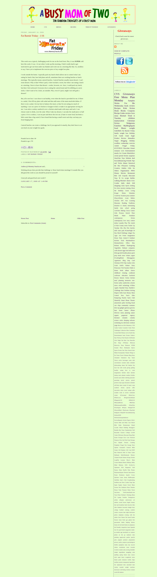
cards (130, 360)
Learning (132, 201)
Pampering (117, 298)
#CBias (132, 285)
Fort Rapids (118, 442)
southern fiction (119, 387)
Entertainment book (119, 335)
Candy (116, 328)
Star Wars (124, 350)
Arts (120, 235)
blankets (119, 507)
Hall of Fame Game (129, 452)
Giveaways (129, 93)
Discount (132, 176)
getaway (127, 308)
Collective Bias (125, 330)
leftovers (117, 313)
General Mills (130, 447)
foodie (133, 517)
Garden (129, 263)
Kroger (116, 193)
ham (115, 310)
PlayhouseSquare (119, 472)
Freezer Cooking (129, 442)
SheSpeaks (127, 347)
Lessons (123, 460)
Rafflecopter (131, 477)
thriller (132, 178)
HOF (133, 450)
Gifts (115, 213)
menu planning (125, 313)
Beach (133, 422)
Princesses (117, 268)
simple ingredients (119, 552)
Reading (124, 203)
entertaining (131, 206)
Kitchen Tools (119, 240)
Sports (127, 186)
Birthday (120, 191)
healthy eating (118, 370)
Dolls (121, 293)
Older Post (80, 218)
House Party (118, 238)
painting (116, 537)
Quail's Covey (130, 475)
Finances (116, 440)
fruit (127, 250)
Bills (115, 425)
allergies (121, 500)
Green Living (130, 191)
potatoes (125, 540)
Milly (133, 462)
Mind (115, 465)
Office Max (130, 243)
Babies (133, 198)
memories (128, 280)
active (120, 360)
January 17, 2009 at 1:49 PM (34, 181)
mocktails (125, 532)
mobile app (119, 532)
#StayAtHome (118, 198)
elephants (121, 515)
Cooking (132, 166)
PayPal (125, 470)
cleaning (124, 273)
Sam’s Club (123, 480)
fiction (132, 108)
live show (117, 188)
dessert (120, 250)
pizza (128, 196)
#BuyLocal (121, 325)
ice (128, 525)
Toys (123, 158)
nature (133, 313)
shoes (121, 385)
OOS (126, 465)
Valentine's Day (125, 357)
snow (123, 255)
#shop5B (122, 412)
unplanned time (121, 564)
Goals (116, 265)
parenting (116, 380)
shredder (132, 550)
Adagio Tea (131, 233)
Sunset (125, 485)
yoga (115, 325)
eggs (123, 250)
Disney (116, 173)
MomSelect (131, 153)
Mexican (132, 342)
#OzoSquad (117, 407)
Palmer (127, 265)
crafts (116, 250)
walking (117, 181)
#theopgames (131, 258)
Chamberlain (128, 430)
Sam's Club (131, 298)
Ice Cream (122, 153)
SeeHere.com (117, 482)
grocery (132, 308)
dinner (125, 163)
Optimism (117, 467)
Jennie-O (126, 238)
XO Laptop (117, 497)
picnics (128, 380)
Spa (134, 482)
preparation (132, 540)
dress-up (116, 308)
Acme (127, 198)
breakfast (132, 216)
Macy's (128, 460)
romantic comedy (128, 318)
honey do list (117, 525)
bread (133, 303)
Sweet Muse (131, 485)
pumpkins (121, 545)
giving (128, 367)
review (128, 113)
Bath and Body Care (125, 422)
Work (121, 270)
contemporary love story (122, 220)
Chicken (116, 201)
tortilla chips (131, 560)
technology (126, 285)
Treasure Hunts (126, 490)
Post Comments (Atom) (38, 223)
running (128, 188)
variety (116, 567)
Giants (116, 450)
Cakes (123, 186)
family (116, 133)
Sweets (116, 487)
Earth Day (132, 333)
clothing (132, 186)
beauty (133, 502)
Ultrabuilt (116, 357)
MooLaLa (117, 345)
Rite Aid (117, 176)
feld (133, 183)
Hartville (132, 340)
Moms (124, 193)
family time (118, 208)
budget (130, 507)
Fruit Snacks (125, 338)
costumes (132, 305)
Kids (125, 108)
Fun (126, 201)
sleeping (126, 320)
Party (133, 265)
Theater (132, 300)
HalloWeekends (125, 455)
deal (133, 158)
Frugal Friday (128, 146)
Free (116, 97)
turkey (116, 223)
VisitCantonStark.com (129, 492)
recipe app (121, 382)
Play (126, 223)
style (115, 557)
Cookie (116, 183)
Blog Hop (126, 260)
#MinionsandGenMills (120, 405)
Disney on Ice (125, 333)
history (133, 522)
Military (129, 462)
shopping (117, 186)
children (131, 118)
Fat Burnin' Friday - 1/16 (32, 36)
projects (125, 542)
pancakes (132, 377)
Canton (120, 328)
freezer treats (118, 520)
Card (133, 260)
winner (128, 255)
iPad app (117, 253)
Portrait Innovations (129, 472)
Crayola (124, 176)
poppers (120, 540)
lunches (132, 228)
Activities (117, 211)
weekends (132, 392)
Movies (123, 173)
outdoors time (131, 535)
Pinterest (127, 345)
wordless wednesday (121, 143)
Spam (115, 485)
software (132, 320)
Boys (126, 288)
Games (133, 211)
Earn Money (127, 293)
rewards (133, 547)
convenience (117, 362)
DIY (122, 201)
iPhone (133, 310)
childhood (117, 273)
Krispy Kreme (131, 457)
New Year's (125, 295)
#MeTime (132, 402)
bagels (129, 502)
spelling (116, 555)
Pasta (122, 345)
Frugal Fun (123, 445)
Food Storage (131, 440)
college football (119, 510)
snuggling (128, 552)
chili (133, 360)
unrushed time (131, 564)
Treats (118, 355)
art (134, 500)
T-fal (122, 268)
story (129, 555)
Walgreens (130, 123)
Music (123, 128)
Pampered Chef (130, 467)
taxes (133, 557)
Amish (116, 146)
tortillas (116, 562)
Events (128, 335)
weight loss (124, 133)
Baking (123, 211)
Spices (133, 347)
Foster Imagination (128, 235)
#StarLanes (126, 410)
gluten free (131, 520)
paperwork (122, 537)
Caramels (125, 328)
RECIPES (73, 27)
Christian (117, 263)
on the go (122, 535)
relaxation (127, 382)
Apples (116, 288)
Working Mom (131, 495)
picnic (122, 380)
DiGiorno (120, 435)
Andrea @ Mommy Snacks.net (31, 166)
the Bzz (117, 166)
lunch (123, 530)
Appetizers (117, 260)
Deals (116, 111)
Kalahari (132, 238)
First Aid (122, 440)
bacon (124, 502)
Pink (129, 470)
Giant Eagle (130, 136)
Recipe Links (119, 113)
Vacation (123, 196)
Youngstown (131, 497)
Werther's (123, 495)
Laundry (121, 223)
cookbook (132, 273)
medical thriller (130, 375)
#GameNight (129, 230)
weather (116, 392)
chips (119, 305)
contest (133, 220)
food (116, 128)
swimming (117, 323)
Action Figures (127, 420)
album (127, 270)
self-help (116, 385)
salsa (124, 550)
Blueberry (129, 325)
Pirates (133, 470)
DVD (122, 263)
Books (123, 111)
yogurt (133, 255)
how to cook (130, 370)
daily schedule (131, 362)
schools (132, 283)
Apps (115, 235)
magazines (128, 530)
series (121, 320)
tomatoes (124, 560)
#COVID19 (118, 148)
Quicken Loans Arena (120, 477)
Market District (122, 462)
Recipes (117, 108)
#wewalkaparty (118, 420)
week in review (124, 392)
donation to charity (120, 206)
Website (128, 158)
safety (120, 283)
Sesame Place (118, 347)
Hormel (123, 116)
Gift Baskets (121, 450)
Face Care (126, 437)
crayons (121, 512)
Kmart (133, 148)
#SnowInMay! (118, 410)
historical (132, 163)
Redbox (122, 245)
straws (133, 555)
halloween (132, 250)
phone (129, 253)
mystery (123, 188)
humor (126, 310)
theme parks (117, 560)
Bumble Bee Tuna (119, 430)
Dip (125, 263)
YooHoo (124, 497)
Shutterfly (117, 300)
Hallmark (116, 455)
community (125, 305)
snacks (116, 153)
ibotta (126, 525)
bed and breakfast (119, 505)
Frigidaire (117, 445)
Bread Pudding (123, 427)
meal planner (122, 375)
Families (117, 126)
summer (132, 196)
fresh (123, 520)
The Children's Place (124, 487)
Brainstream (126, 425)
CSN (133, 325)
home (120, 310)
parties (128, 537)
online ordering (125, 377)
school (127, 208)
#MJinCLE (132, 400)
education (125, 275)
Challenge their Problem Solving (124, 290)
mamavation (119, 121)
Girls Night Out (118, 340)
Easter (116, 437)
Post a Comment (26, 187)
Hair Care (126, 340)
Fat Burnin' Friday (35, 154)
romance (117, 151)
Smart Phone (125, 300)
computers (131, 248)
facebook (132, 275)
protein (116, 382)
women (133, 569)
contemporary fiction (124, 218)
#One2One (132, 405)
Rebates (116, 245)
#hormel (123, 181)
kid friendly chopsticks (120, 527)
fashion (130, 365)
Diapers (116, 293)
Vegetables (117, 248)
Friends (128, 161)
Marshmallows (130, 240)
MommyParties (119, 243)
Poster (116, 475)
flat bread (128, 517)
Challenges (117, 330)
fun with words (121, 367)
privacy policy (118, 542)
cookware (117, 275)
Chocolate (126, 148)
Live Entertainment (128, 151)
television (126, 323)
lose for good (118, 530)
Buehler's (132, 288)
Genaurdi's (122, 447)
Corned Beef (117, 333)
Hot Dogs (117, 342)
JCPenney (125, 342)
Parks (120, 470)
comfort (133, 510)
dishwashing (117, 365)
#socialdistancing (120, 161)
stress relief (118, 285)
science (116, 320)
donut (123, 365)
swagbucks (128, 557)
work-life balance (119, 572)
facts (119, 517)
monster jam (117, 377)
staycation (117, 390)
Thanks (127, 352)
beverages (125, 360)
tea (122, 323)
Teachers (126, 268)
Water (124, 216)
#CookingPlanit (119, 258)
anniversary (129, 500)
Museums (117, 203)
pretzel (133, 380)
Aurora (116, 422)
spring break (123, 555)
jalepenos (132, 525)
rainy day (127, 545)
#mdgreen (117, 412)
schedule (132, 382)
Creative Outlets (120, 168)
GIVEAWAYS (112, 27)
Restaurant (131, 173)
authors (116, 502)
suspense (132, 156)
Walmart (124, 248)
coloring (127, 510)
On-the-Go (132, 465)
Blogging (124, 141)
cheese (133, 270)
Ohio (133, 295)
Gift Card (128, 450)
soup (133, 385)
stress (121, 390)
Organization (125, 171)
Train (120, 490)
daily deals (125, 183)
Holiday (132, 141)
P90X (133, 171)
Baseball (121, 288)
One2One (117, 158)
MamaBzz (131, 138)
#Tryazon (124, 166)
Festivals (132, 437)
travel (125, 390)
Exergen (120, 437)
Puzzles (124, 298)
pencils (133, 537)
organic (116, 315)
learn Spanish (131, 527)
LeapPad (116, 460)
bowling (128, 303)
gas (127, 520)
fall (126, 365)
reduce (116, 547)
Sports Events (118, 350)
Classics (122, 432)
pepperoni (124, 315)
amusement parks (119, 303)
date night (126, 512)
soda (133, 552)
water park (121, 230)
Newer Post (25, 218)
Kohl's (122, 265)
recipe (127, 178)
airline (116, 500)
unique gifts (131, 390)
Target (116, 141)
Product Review (120, 138)
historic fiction (124, 278)
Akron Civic (130, 181)
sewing (128, 550)
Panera (116, 470)
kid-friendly (123, 253)
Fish (126, 440)
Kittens (125, 457)
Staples (120, 485)
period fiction (123, 156)
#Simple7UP (131, 407)
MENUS (58, 27)
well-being (123, 569)
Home (53, 218)
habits (123, 522)
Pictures (121, 213)
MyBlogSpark (129, 126)
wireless (128, 569)
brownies (124, 507)
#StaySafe (132, 410)
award (120, 502)
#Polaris (124, 407)
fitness (123, 517)
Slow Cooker (125, 482)
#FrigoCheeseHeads (129, 397)
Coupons (131, 111)
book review (129, 106)
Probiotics (122, 475)
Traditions (132, 203)
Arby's (133, 420)
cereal (116, 156)
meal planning (119, 280)
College (128, 432)
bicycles (130, 505)
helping (128, 522)
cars (115, 305)
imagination (117, 372)
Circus (128, 211)
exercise (132, 143)
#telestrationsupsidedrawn (121, 417)
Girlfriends (132, 338)
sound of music (127, 385)
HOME (33, 27)
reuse (127, 547)
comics (116, 512)
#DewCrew (132, 395)
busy (133, 507)
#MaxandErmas (118, 402)
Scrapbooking (131, 480)
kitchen (132, 278)
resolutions (122, 547)
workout (132, 323)
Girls (133, 263)
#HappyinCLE (118, 400)
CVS (45, 27)
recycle (133, 545)
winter (116, 395)
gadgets (122, 308)
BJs (125, 325)
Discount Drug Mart (129, 435)
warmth (121, 567)
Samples (131, 100)
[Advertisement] (34, 202)
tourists (121, 562)
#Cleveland (123, 395)
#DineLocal (117, 397)
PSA (122, 467)
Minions (121, 465)
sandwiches (126, 283)
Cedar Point (131, 328)
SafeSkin (116, 480)
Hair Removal (118, 452)
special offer (130, 387)
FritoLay (119, 338)
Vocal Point (117, 495)
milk (115, 230)
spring (133, 208)
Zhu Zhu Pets (124, 228)
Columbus (132, 330)
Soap (131, 482)
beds (126, 505)
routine (121, 550)
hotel (122, 525)
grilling (133, 367)
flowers (116, 278)
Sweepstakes (121, 352)
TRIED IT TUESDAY (92, 27)
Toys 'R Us (119, 178)
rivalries (116, 550)
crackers (124, 362)
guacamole (117, 522)
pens (115, 540)
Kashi (120, 457)
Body (120, 425)
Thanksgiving (131, 245)
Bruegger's (132, 427)
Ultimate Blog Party (129, 355)
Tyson (121, 355)
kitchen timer (126, 372)
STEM (133, 345)
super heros (121, 557)
